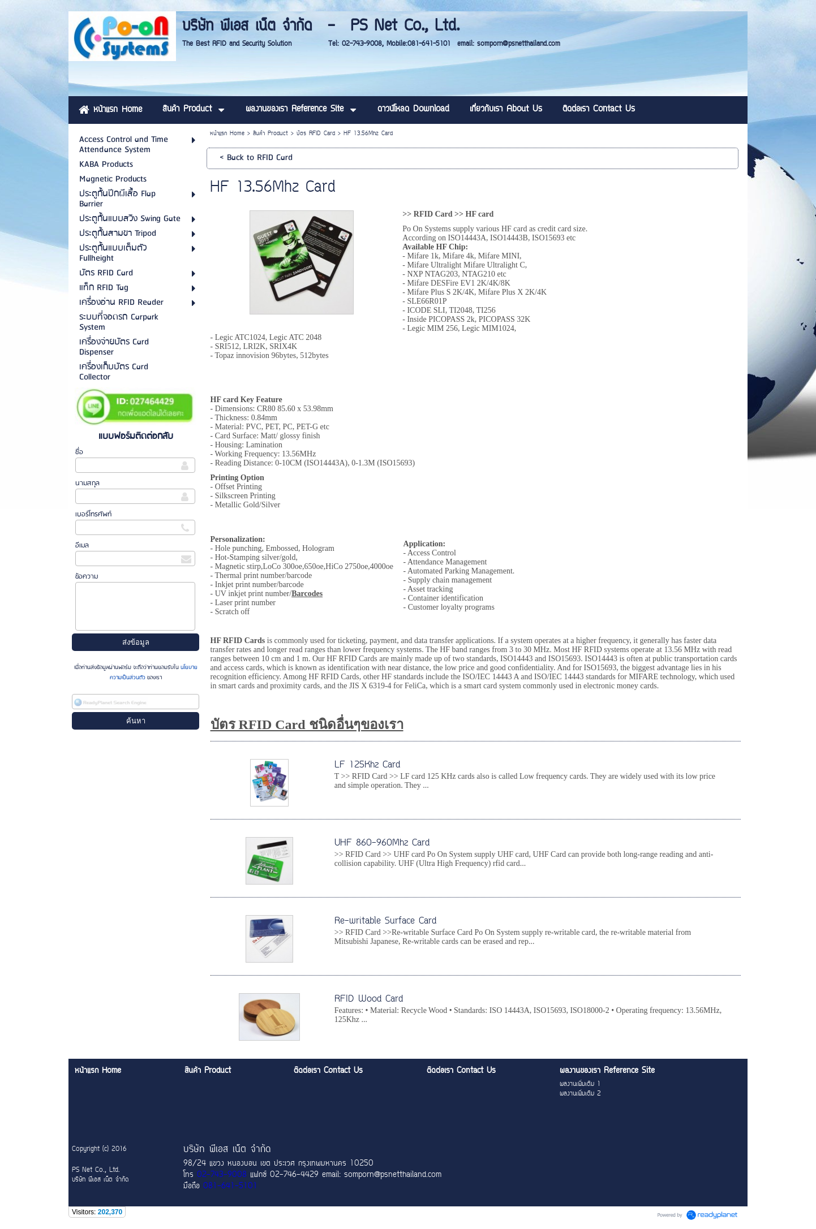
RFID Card (433, 214)
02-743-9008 (222, 1175)
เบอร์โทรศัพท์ (93, 514)
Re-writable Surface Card (385, 921)
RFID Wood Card (368, 999)
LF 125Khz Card (367, 765)
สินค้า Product (270, 134)
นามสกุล (87, 483)
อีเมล (82, 545)
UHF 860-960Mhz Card (382, 843)
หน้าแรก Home (227, 134)
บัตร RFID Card (316, 134)
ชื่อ (79, 452)
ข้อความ (86, 577)
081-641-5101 (230, 1186)
